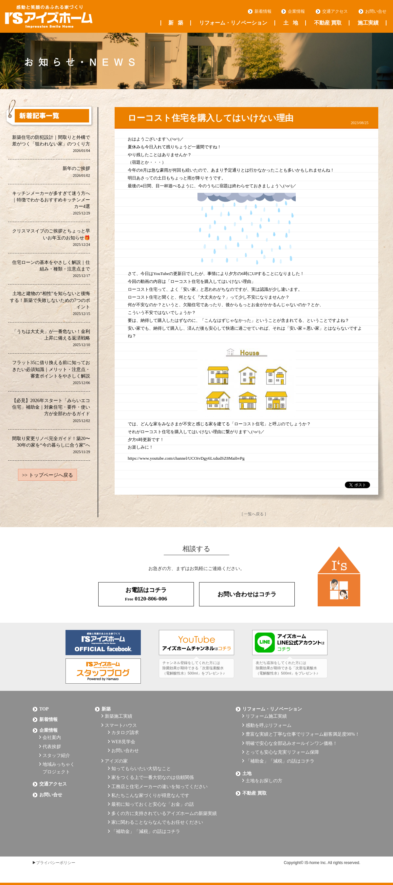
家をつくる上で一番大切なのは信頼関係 (152, 777)
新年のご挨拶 (76, 171)
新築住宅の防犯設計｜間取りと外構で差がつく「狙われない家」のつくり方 (51, 144)
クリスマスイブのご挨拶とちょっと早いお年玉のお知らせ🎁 (51, 237)
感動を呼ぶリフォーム (268, 725)
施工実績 (368, 23)
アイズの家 (116, 761)
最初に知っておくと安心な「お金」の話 (152, 804)
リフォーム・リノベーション (233, 23)
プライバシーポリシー (55, 862)
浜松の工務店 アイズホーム (49, 16)
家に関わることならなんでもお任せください (157, 822)
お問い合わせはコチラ (246, 594)
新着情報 (262, 11)
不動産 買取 (328, 23)
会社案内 (52, 737)
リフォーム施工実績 (266, 716)
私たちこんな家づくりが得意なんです (150, 795)
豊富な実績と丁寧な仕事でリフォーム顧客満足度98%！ (303, 734)
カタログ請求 (125, 732)
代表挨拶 (52, 746)
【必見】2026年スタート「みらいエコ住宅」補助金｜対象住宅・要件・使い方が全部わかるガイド (51, 410)
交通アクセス (335, 11)
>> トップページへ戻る (47, 475)
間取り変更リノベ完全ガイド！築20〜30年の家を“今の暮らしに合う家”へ (51, 445)
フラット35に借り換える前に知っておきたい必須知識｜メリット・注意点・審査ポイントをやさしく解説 (51, 372)
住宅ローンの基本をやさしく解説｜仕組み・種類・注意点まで (51, 269)
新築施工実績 (118, 716)
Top (44, 709)
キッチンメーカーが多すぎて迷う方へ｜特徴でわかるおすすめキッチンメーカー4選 (51, 203)
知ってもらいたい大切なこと (141, 768)
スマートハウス (121, 725)
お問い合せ (375, 11)
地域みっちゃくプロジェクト (59, 768)
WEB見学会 (123, 741)
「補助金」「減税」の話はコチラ (145, 831)
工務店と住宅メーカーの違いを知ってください (159, 786)
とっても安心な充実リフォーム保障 (282, 752)
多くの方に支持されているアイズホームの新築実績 (164, 813)
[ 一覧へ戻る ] (254, 514)
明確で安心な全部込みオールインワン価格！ (291, 743)
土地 (290, 23)
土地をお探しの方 (264, 780)
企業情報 (296, 11)
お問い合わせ (125, 750)
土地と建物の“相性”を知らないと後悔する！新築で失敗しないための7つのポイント (50, 303)
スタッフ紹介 (56, 755)
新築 (175, 23)
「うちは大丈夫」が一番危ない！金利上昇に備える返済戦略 (51, 338)
